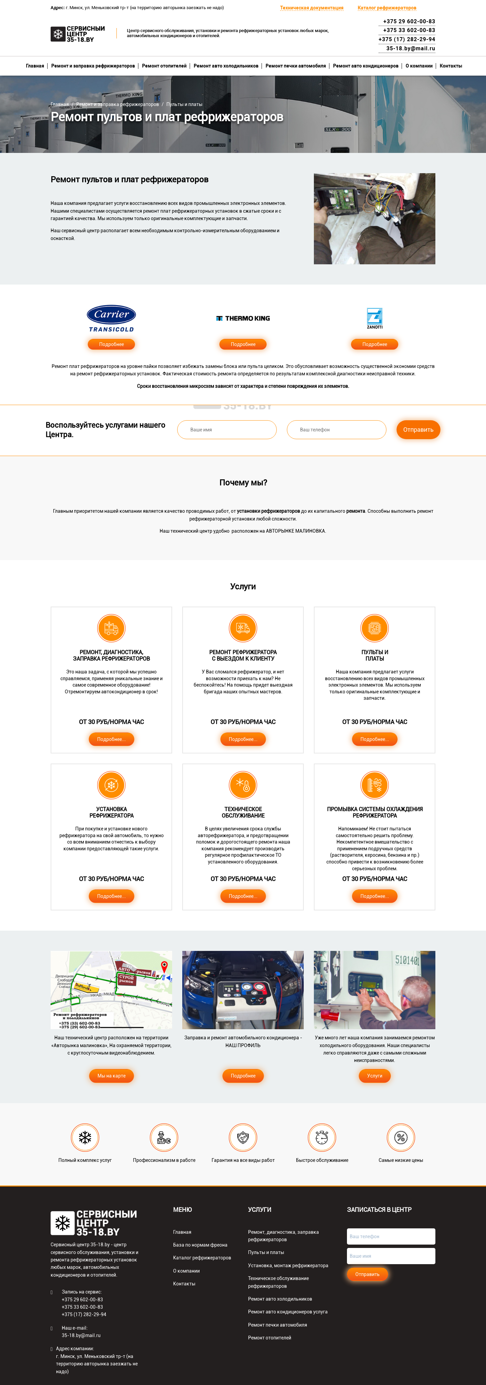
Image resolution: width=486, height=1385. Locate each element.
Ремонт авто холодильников (226, 66)
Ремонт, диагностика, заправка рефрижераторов (283, 1235)
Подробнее (111, 344)
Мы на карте (112, 1075)
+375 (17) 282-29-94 (407, 39)
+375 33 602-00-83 (409, 30)
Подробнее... (111, 739)
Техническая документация (312, 7)
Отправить (418, 429)
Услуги (374, 1075)
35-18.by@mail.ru (410, 48)
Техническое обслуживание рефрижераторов (278, 1282)
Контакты (451, 66)
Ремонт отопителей (164, 66)
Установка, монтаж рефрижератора (288, 1265)
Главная (35, 66)
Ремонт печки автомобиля (296, 66)
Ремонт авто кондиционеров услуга (288, 1311)
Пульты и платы (184, 104)
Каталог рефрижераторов (387, 7)
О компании (419, 66)
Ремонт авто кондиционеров (366, 66)
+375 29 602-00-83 (409, 21)
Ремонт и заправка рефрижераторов (93, 66)
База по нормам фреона (200, 1245)
